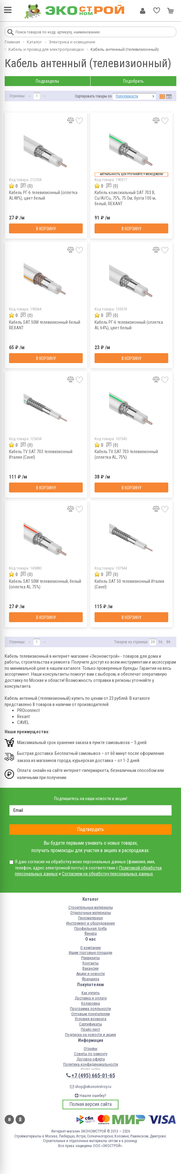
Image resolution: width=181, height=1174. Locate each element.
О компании (90, 947)
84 (168, 642)
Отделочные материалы (90, 912)
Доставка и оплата (91, 998)
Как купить (90, 992)
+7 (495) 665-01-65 (93, 1075)
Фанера (90, 933)
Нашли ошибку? (90, 1095)
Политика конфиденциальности (90, 1064)
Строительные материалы (90, 907)
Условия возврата (90, 1018)
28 (153, 642)
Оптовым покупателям (90, 1014)
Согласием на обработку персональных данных (107, 874)
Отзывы (90, 1048)
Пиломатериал (90, 918)
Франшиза (90, 979)
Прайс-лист (90, 1029)
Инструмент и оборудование (90, 923)
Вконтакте (9, 1119)
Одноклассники (20, 1119)
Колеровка (90, 1003)
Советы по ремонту (90, 1053)
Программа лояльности (90, 1008)
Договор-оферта (91, 1059)
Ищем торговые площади (90, 952)
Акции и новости (90, 973)
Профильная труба (90, 928)
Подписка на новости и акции (90, 1034)
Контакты (90, 963)
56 (160, 642)
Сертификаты (90, 1024)
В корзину (46, 228)
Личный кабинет (142, 10)
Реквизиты (90, 957)
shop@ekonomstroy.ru (90, 1086)
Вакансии (90, 968)
